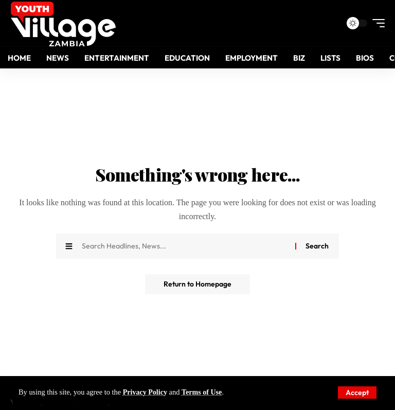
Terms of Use (203, 392)
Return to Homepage (197, 284)
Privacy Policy (145, 392)
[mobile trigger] (376, 23)
